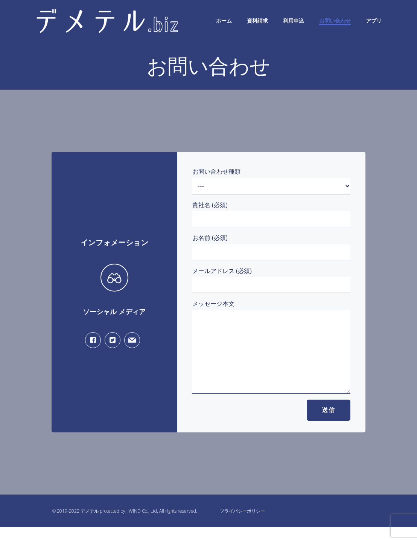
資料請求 (257, 20)
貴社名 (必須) (271, 214)
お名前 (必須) (271, 247)
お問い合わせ (335, 20)
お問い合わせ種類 (271, 180)
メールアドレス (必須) (271, 280)
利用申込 (293, 20)
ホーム (224, 20)
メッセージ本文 (271, 354)
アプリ (374, 20)
